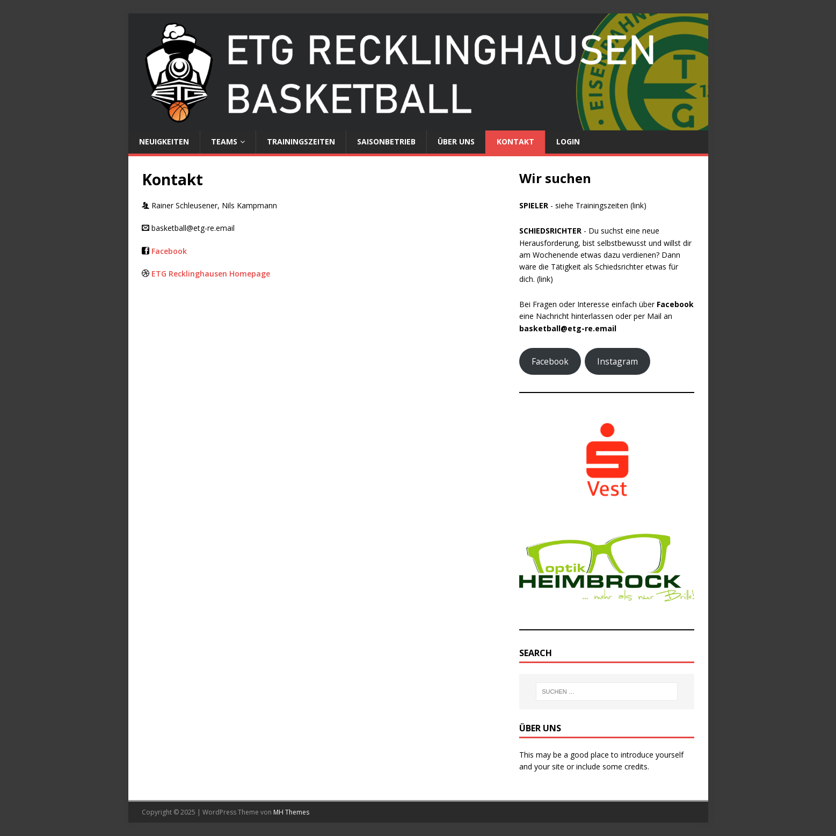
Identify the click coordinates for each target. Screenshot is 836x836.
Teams (224, 141)
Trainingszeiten (301, 141)
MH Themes (291, 812)
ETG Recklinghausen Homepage (210, 273)
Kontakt (515, 141)
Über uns (456, 141)
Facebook (169, 251)
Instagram (617, 361)
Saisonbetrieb (386, 141)
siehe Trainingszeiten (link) (600, 205)
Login (568, 141)
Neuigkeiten (164, 141)
